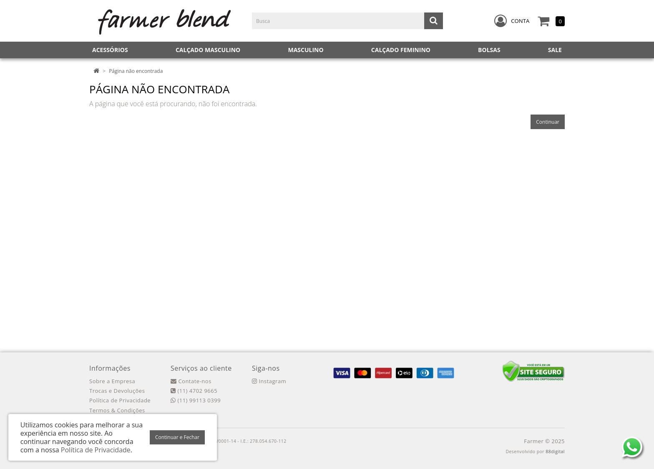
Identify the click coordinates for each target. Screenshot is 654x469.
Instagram (269, 381)
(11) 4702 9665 (194, 390)
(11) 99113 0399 (196, 400)
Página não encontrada (136, 71)
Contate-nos (191, 381)
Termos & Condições (117, 410)
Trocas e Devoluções (117, 390)
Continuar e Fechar (177, 437)
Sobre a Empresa (112, 381)
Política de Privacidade (120, 400)
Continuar (547, 121)
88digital (555, 451)
